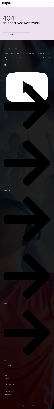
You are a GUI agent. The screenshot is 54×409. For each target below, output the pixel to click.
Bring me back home (9, 34)
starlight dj (10, 48)
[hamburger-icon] (51, 3)
